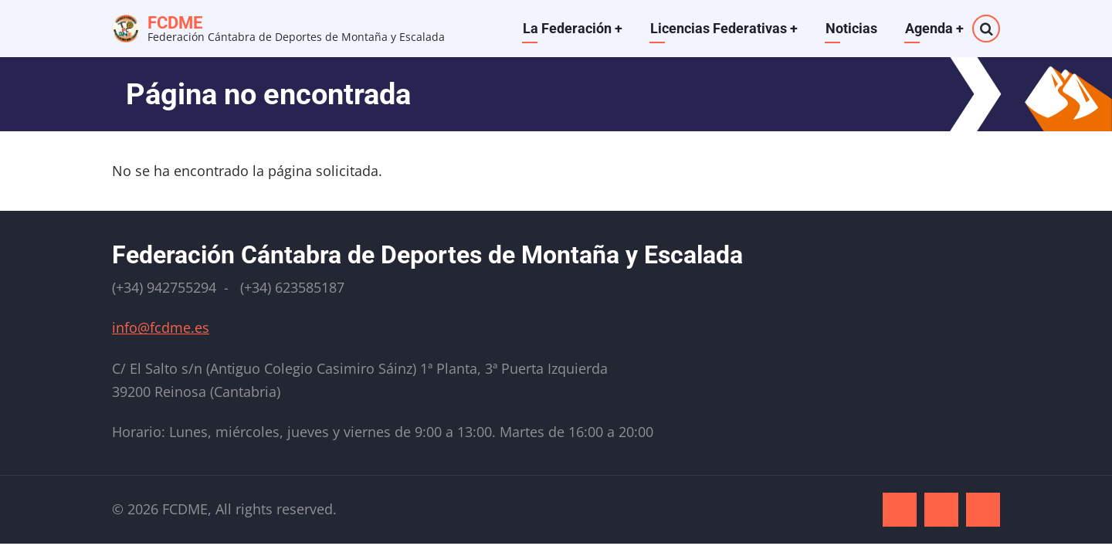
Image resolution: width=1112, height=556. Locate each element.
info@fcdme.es (160, 327)
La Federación (572, 28)
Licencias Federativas (724, 28)
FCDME (174, 22)
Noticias (851, 28)
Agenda (934, 28)
